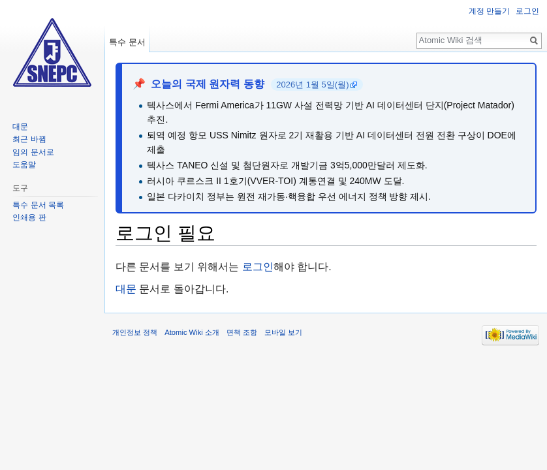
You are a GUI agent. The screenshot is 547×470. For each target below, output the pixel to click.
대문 (126, 288)
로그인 (258, 266)
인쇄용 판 (29, 217)
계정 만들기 (489, 11)
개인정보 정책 (134, 332)
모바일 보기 (283, 332)
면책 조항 (242, 332)
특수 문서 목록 (38, 205)
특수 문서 (127, 42)
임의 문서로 (33, 152)
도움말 (24, 164)
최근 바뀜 (29, 139)
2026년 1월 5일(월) (312, 84)
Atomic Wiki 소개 (191, 332)
